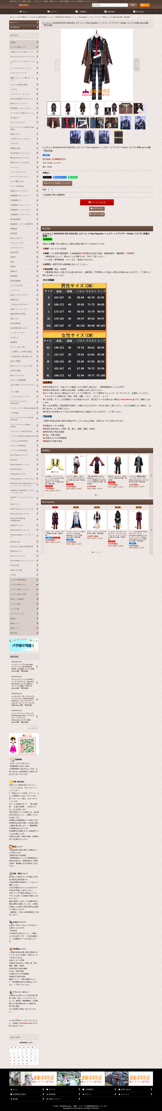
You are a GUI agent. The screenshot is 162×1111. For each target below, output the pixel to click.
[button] (57, 64)
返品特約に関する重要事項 (54, 195)
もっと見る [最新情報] (32, 728)
